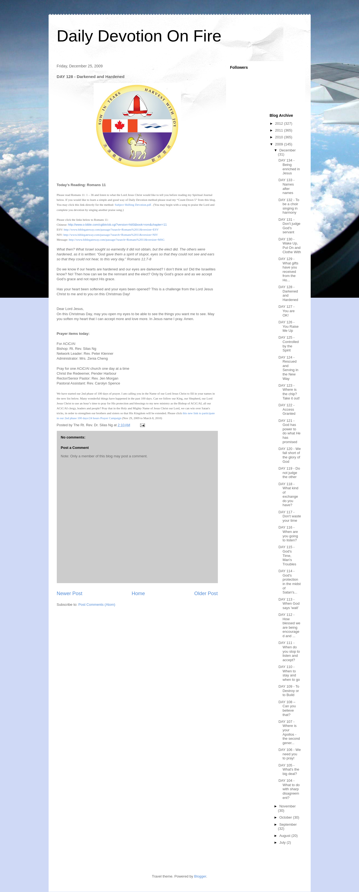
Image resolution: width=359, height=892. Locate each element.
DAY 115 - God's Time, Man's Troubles (287, 555)
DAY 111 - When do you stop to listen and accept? (289, 651)
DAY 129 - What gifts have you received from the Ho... (288, 269)
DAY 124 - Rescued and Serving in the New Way (288, 368)
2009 (279, 144)
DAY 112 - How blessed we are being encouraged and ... (289, 625)
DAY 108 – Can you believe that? (287, 708)
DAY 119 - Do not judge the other (289, 472)
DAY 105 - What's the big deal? (288, 769)
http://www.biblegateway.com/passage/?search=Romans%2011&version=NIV (110, 234)
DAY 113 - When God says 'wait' (288, 603)
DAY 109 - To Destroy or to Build (288, 690)
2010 (279, 137)
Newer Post (69, 593)
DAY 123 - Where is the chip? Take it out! (289, 391)
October (286, 817)
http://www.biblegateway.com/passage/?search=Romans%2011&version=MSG (117, 239)
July (283, 842)
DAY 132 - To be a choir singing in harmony (288, 206)
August (285, 836)
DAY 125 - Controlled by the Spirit (288, 343)
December (287, 150)
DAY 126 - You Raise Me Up (288, 326)
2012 (279, 123)
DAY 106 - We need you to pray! (289, 754)
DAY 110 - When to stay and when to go (289, 673)
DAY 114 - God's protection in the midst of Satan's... (289, 581)
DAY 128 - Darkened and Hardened (288, 293)
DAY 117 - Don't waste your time (289, 516)
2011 (279, 130)
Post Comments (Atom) (96, 604)
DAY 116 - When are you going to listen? (288, 533)
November (287, 806)
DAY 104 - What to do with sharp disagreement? (289, 788)
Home (138, 593)
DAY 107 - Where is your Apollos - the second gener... (289, 732)
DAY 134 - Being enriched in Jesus (289, 166)
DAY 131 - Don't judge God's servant (289, 225)
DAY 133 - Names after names (286, 186)
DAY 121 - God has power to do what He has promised (289, 431)
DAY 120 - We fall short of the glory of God (289, 455)
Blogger (200, 876)
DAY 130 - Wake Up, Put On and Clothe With (289, 245)
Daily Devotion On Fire (139, 36)
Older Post (206, 593)
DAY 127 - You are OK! (286, 311)
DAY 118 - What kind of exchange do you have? (288, 494)
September (288, 824)
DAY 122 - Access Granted (286, 409)
